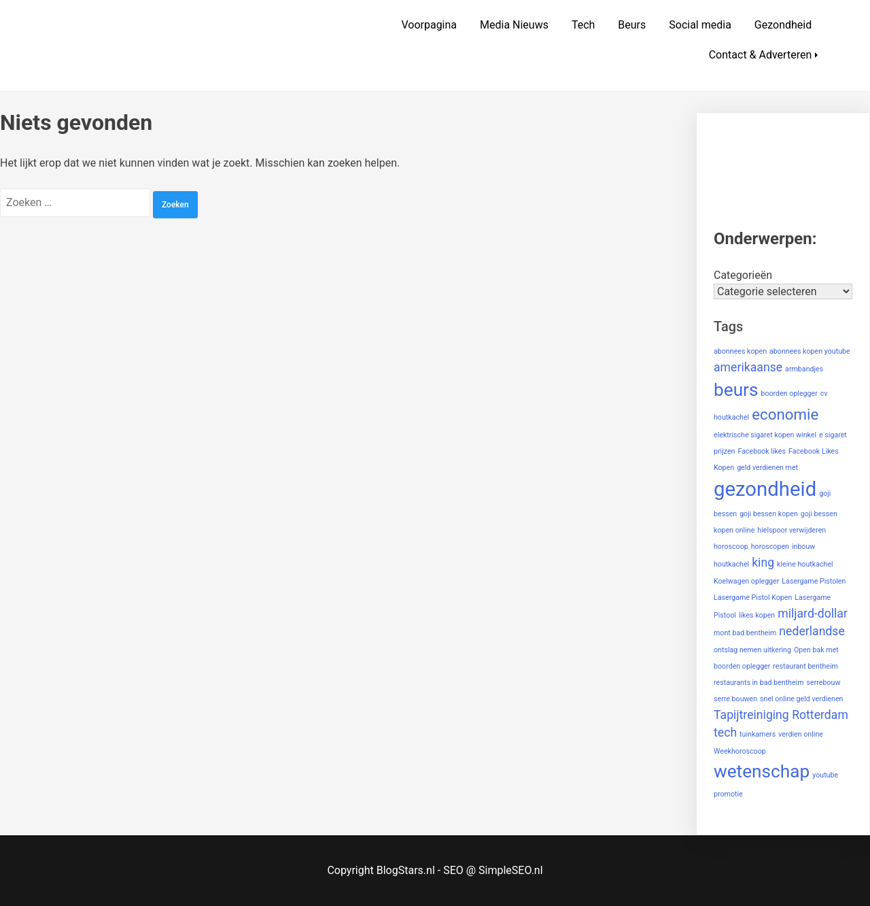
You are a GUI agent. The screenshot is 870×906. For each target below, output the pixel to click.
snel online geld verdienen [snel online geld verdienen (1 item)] (801, 698)
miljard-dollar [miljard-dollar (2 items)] (813, 613)
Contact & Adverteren (760, 54)
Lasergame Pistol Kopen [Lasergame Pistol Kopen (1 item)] (753, 597)
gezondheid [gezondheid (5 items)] (765, 489)
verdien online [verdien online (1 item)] (800, 734)
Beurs (632, 24)
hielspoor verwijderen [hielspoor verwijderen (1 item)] (791, 530)
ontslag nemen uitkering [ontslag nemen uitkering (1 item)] (752, 649)
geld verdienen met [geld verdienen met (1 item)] (767, 467)
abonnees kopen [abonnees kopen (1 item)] (740, 351)
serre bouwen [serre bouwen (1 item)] (735, 698)
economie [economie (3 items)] (785, 414)
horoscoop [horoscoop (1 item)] (731, 546)
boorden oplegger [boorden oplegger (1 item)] (789, 393)
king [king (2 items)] (763, 562)
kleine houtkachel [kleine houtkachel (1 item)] (805, 564)
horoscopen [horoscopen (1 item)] (770, 546)
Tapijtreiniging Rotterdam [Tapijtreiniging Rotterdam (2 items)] (781, 715)
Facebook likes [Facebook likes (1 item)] (761, 451)
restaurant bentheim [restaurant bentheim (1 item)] (805, 666)
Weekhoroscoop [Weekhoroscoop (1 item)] (740, 751)
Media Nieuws (514, 24)
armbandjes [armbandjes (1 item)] (804, 369)
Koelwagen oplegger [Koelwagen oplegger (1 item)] (746, 581)
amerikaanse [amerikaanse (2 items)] (748, 367)
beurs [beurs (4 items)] (736, 390)
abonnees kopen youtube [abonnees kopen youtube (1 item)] (809, 351)
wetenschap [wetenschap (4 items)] (762, 771)
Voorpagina (429, 24)
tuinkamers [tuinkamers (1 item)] (758, 734)
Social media (700, 24)
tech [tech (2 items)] (725, 732)
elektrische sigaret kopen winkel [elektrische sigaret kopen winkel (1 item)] (765, 435)
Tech (583, 24)
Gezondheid (783, 24)
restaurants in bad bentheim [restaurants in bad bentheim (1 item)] (759, 682)
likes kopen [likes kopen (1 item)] (757, 615)
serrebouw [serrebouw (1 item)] (824, 682)
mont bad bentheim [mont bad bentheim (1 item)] (745, 632)
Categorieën (743, 275)
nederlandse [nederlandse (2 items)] (812, 631)
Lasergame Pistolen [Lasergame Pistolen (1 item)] (814, 581)
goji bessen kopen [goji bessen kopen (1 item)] (769, 513)
